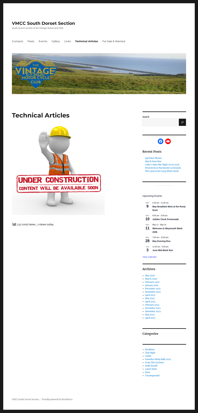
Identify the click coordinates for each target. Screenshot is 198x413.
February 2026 (152, 282)
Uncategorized (152, 375)
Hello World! (151, 365)
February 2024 (152, 305)
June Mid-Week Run (162, 250)
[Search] (182, 122)
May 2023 (150, 314)
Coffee (148, 356)
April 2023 (150, 318)
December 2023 (152, 308)
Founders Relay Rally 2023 (158, 359)
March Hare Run (153, 161)
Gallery (56, 41)
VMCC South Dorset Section (43, 23)
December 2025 (153, 288)
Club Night (150, 352)
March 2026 (151, 279)
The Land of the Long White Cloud (162, 171)
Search (145, 117)
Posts (31, 41)
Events (43, 41)
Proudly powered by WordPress (57, 399)
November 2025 (153, 292)
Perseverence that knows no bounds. (163, 168)
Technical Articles (86, 41)
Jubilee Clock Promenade (165, 219)
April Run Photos (153, 158)
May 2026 (150, 275)
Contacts (17, 41)
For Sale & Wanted (113, 41)
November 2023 (153, 311)
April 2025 (150, 295)
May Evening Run (161, 241)
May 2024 (150, 298)
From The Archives (154, 362)
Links (67, 41)
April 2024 (150, 301)
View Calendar (149, 257)
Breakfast (150, 349)
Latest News (151, 369)
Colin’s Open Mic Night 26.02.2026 (162, 164)
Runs (147, 372)
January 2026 (151, 285)
